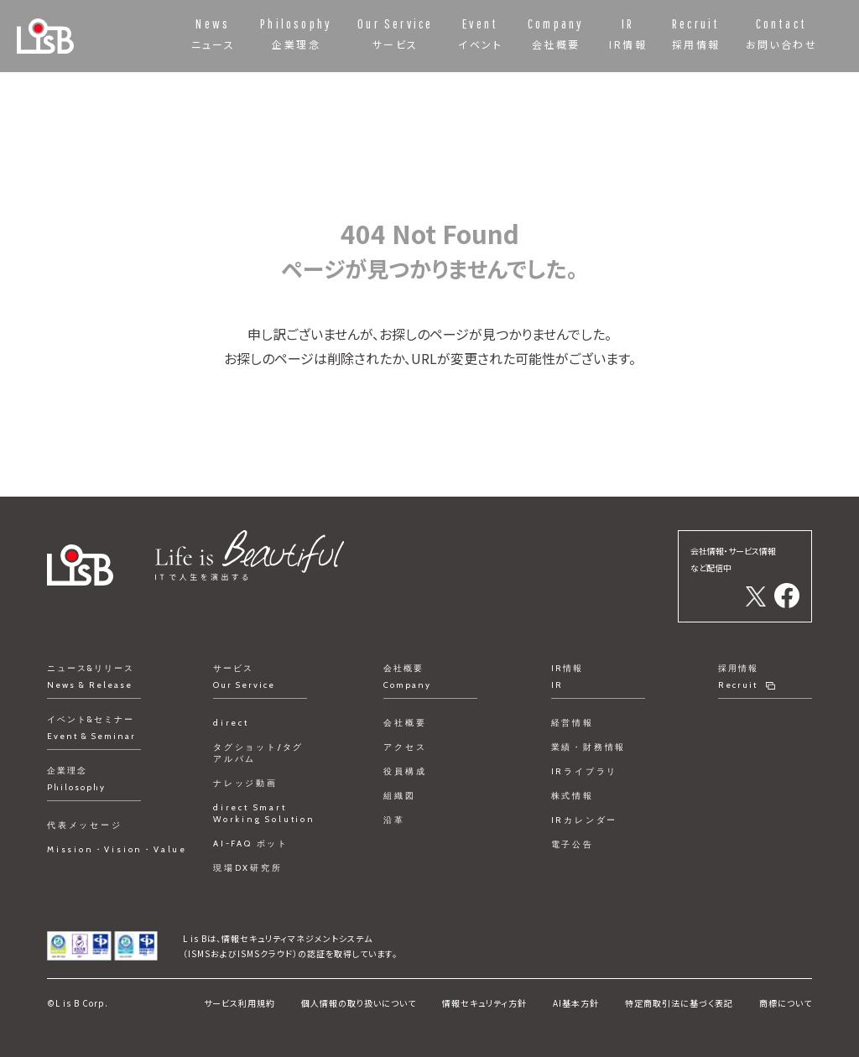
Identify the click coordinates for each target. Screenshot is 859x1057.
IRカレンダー (584, 820)
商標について (785, 1003)
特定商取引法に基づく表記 (679, 1003)
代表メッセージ (84, 825)
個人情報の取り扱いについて (358, 1003)
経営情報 (572, 722)
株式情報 (572, 795)
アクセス (404, 747)
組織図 (399, 795)
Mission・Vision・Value (117, 849)
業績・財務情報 (589, 747)
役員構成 (404, 771)
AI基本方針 (576, 1003)
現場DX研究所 (248, 867)
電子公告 (572, 844)
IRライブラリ (584, 771)
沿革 (394, 820)
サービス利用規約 (239, 1003)
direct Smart (264, 813)
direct (231, 722)
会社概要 (404, 722)
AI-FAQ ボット (251, 843)
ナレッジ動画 (245, 783)
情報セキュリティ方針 (484, 1003)
